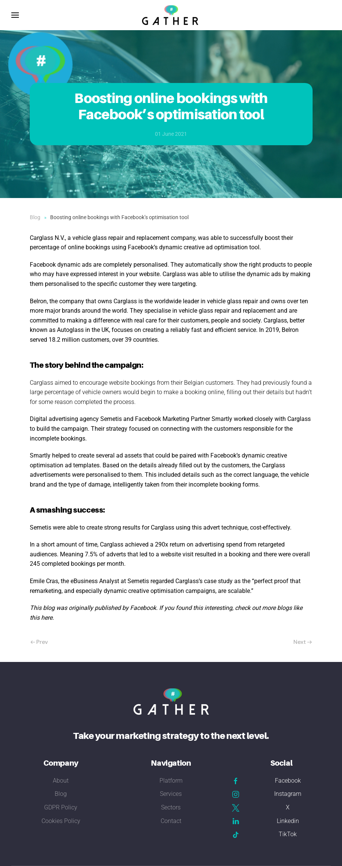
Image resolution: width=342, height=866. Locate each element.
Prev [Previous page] (39, 642)
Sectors (171, 807)
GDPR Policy (60, 807)
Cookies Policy (60, 821)
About (61, 780)
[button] (15, 15)
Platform (171, 780)
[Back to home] (171, 15)
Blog (61, 793)
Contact (171, 821)
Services (171, 793)
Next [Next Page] (302, 642)
